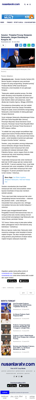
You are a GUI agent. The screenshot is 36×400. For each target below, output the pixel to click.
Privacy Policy (11, 371)
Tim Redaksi (20, 373)
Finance (9, 22)
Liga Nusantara (29, 22)
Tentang (4, 371)
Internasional (10, 287)
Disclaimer (29, 371)
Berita (4, 287)
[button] (16, 45)
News (2, 22)
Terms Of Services (20, 371)
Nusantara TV (19, 287)
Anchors (27, 373)
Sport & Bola (18, 22)
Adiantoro (10, 76)
